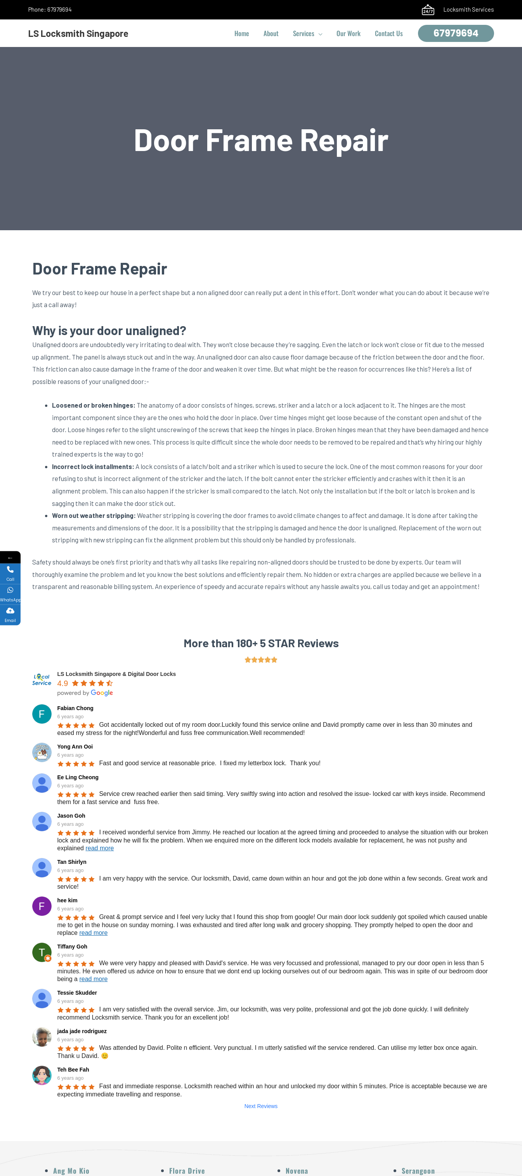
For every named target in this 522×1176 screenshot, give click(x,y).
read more (99, 848)
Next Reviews (261, 1106)
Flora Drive (187, 1171)
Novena (297, 1171)
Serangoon (418, 1171)
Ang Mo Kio (71, 1171)
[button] (321, 33)
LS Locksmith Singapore (78, 33)
